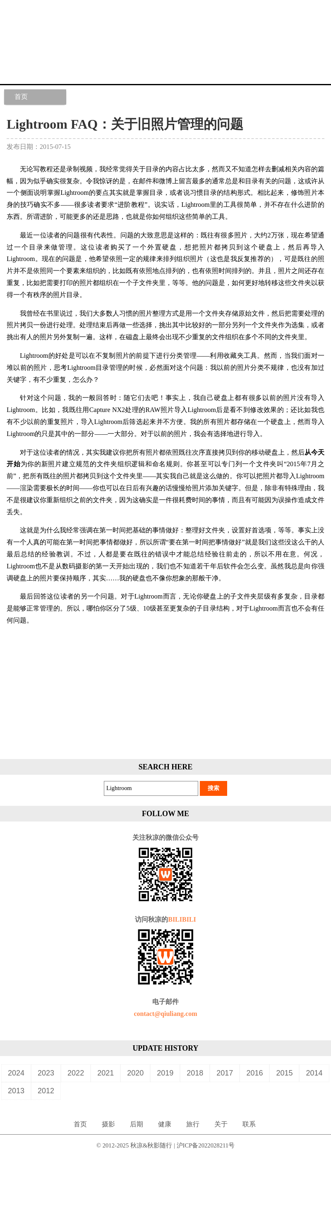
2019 (165, 1073)
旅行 (192, 1124)
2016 (254, 1073)
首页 (21, 96)
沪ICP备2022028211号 (206, 1145)
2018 (195, 1073)
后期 (136, 1124)
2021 (105, 1073)
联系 (249, 1124)
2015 (284, 1073)
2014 (314, 1073)
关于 (221, 1124)
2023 (46, 1073)
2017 (224, 1073)
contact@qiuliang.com (165, 1013)
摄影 (108, 1124)
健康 (164, 1124)
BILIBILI (182, 919)
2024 (16, 1073)
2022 (75, 1073)
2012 (46, 1091)
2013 (16, 1091)
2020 (135, 1073)
